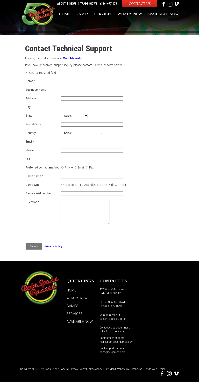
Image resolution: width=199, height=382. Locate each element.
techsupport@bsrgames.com (116, 341)
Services (103, 14)
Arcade (69, 184)
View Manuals (72, 58)
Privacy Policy (53, 246)
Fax (91, 167)
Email (81, 167)
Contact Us (140, 3)
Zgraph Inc (136, 369)
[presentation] (85, 234)
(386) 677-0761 (109, 3)
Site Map (110, 369)
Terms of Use (95, 369)
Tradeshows (88, 3)
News (72, 3)
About (61, 3)
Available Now (163, 14)
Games (82, 14)
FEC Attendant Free (90, 184)
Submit (34, 246)
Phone (69, 167)
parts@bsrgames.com (112, 352)
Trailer (122, 184)
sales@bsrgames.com (113, 331)
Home (65, 14)
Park (111, 184)
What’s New (129, 14)
